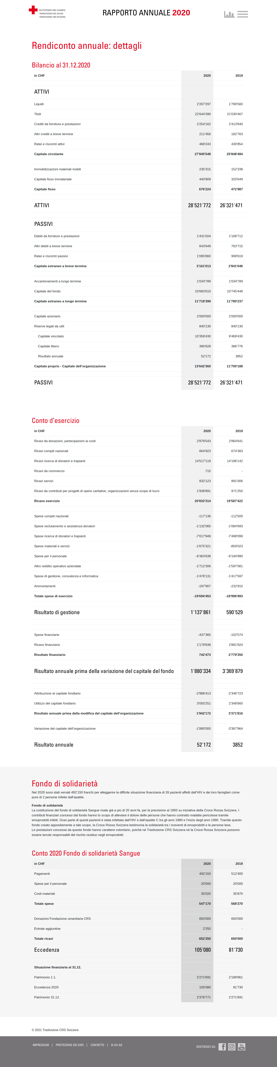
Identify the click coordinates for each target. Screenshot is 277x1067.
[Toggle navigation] (241, 13)
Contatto (97, 1045)
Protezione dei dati (70, 1045)
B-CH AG (116, 1045)
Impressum (41, 1045)
